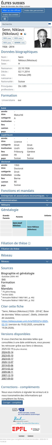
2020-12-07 (7, 362)
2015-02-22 (7, 368)
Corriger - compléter (12, 402)
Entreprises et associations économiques (22, 195)
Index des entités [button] (10, 14)
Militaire (5, 205)
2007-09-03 (7, 378)
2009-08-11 (7, 372)
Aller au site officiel (11, 10)
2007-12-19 (7, 375)
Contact (21, 436)
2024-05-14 (7, 352)
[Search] (25, 24)
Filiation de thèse (10, 248)
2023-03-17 (7, 358)
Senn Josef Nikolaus (17, 224)
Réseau (5, 261)
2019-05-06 (7, 365)
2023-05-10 (7, 355)
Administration (9, 200)
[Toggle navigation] (5, 19)
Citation (30, 436)
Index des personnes (33, 10)
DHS (4, 279)
